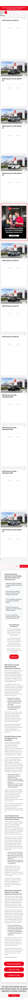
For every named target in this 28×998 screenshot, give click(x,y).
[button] (24, 76)
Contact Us (14, 657)
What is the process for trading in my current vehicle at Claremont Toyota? (14, 608)
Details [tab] (10, 27)
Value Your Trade (14, 969)
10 (10, 566)
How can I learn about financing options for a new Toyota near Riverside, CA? (13, 616)
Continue (14, 995)
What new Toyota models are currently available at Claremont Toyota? (14, 585)
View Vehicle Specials (14, 964)
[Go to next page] (13, 566)
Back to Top (24, 566)
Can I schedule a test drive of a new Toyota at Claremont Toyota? (14, 600)
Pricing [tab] (18, 27)
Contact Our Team (14, 975)
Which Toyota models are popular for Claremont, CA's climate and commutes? (13, 593)
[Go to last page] (16, 566)
